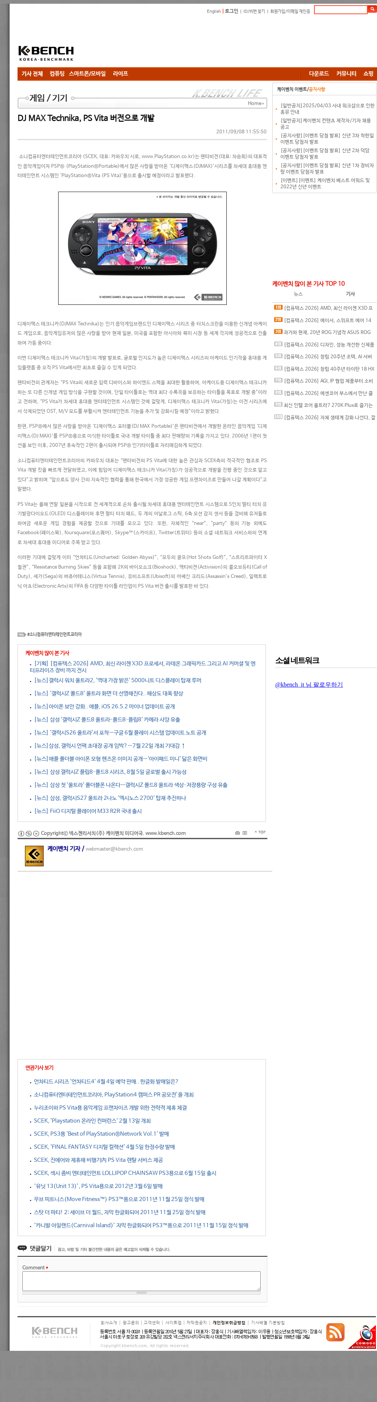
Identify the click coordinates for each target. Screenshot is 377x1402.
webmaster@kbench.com (114, 849)
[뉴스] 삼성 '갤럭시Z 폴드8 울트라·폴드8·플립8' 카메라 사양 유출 (105, 720)
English (214, 11)
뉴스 (298, 294)
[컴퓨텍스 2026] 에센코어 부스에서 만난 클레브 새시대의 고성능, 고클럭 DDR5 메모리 (323, 395)
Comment (35, 1268)
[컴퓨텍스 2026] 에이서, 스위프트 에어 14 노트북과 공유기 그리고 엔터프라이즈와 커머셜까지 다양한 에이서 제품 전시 (323, 322)
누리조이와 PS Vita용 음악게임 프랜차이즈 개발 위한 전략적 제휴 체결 (108, 1108)
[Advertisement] (133, 42)
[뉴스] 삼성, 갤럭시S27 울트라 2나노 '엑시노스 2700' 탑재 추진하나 (108, 798)
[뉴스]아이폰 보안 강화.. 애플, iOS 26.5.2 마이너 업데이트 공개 (102, 706)
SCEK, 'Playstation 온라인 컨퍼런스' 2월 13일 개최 (90, 1121)
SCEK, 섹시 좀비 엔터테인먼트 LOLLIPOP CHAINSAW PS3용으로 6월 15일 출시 (123, 1173)
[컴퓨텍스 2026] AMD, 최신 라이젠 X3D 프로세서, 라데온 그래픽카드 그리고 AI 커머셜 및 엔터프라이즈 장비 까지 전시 (323, 310)
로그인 (231, 11)
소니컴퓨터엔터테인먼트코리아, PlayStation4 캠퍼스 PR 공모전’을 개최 (112, 1095)
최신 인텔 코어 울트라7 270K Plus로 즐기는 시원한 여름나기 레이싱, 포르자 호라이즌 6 (323, 407)
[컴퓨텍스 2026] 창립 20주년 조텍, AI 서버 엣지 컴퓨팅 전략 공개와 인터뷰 (323, 358)
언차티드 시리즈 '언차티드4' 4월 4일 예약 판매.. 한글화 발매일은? (104, 1081)
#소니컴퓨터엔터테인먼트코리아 (54, 634)
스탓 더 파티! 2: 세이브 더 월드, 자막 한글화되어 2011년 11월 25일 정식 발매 (117, 1212)
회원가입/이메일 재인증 (290, 11)
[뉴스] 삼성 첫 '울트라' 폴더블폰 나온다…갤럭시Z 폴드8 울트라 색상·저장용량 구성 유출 (128, 785)
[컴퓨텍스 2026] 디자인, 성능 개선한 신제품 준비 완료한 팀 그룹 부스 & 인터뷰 (324, 346)
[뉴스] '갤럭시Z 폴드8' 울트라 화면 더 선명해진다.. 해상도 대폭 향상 (106, 693)
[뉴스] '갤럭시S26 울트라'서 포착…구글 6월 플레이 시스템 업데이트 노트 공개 (118, 733)
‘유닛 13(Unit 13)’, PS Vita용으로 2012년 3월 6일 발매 (96, 1186)
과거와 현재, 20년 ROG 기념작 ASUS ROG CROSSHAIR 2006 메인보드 (322, 334)
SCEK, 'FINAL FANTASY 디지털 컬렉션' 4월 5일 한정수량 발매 (102, 1147)
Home (254, 103)
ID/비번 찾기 (254, 11)
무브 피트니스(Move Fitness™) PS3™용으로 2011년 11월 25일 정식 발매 (117, 1199)
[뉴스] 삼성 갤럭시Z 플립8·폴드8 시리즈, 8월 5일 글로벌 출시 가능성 (108, 772)
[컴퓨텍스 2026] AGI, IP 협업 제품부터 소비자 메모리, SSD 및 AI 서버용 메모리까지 (323, 383)
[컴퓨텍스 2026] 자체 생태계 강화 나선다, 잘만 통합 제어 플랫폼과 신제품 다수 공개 (325, 419)
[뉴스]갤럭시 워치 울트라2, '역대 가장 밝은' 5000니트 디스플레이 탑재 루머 (115, 680)
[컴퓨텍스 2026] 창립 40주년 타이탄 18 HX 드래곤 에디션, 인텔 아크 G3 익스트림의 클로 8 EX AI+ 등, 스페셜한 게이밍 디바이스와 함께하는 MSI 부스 (325, 371)
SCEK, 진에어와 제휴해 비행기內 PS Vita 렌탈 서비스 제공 (96, 1160)
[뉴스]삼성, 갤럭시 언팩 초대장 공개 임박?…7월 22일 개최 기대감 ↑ (108, 746)
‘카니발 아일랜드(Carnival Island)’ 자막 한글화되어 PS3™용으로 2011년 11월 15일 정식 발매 (139, 1225)
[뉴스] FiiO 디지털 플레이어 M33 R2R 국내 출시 (86, 811)
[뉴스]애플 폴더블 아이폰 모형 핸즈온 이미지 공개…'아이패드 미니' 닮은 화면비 (118, 759)
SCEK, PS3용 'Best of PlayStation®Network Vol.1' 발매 (99, 1134)
